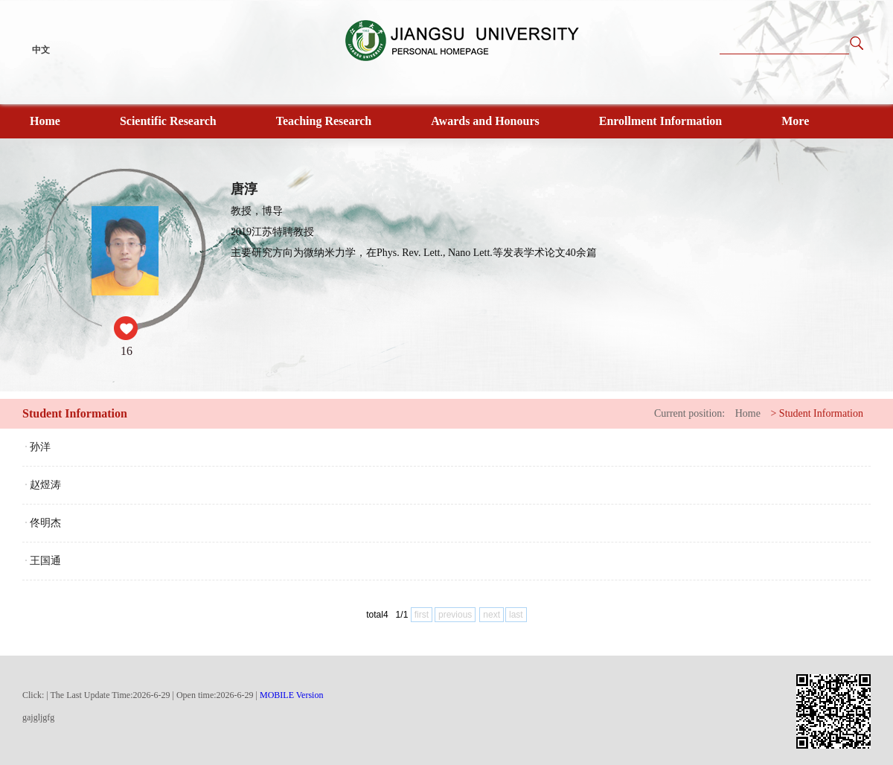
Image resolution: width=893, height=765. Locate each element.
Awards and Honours (485, 121)
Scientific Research (168, 121)
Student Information (821, 413)
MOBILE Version (291, 695)
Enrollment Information (660, 121)
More (795, 121)
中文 (41, 50)
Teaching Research (323, 121)
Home (45, 121)
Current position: (689, 413)
